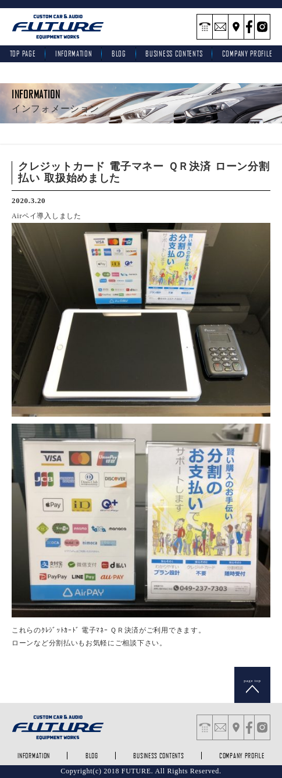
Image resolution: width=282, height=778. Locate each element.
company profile (242, 755)
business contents (173, 53)
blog (119, 53)
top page (23, 53)
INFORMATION (73, 53)
